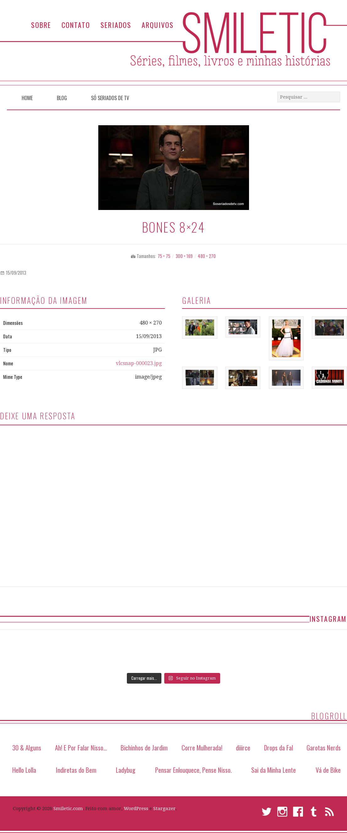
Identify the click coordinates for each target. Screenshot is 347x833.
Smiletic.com (68, 808)
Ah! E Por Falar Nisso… (81, 747)
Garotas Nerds (323, 747)
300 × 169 (184, 256)
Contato (76, 24)
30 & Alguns (26, 747)
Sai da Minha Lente (273, 770)
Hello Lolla (24, 770)
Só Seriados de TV (110, 98)
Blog (62, 98)
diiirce (243, 747)
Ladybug (125, 770)
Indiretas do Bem (76, 770)
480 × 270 (207, 256)
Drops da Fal (278, 747)
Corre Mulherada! (202, 747)
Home (27, 98)
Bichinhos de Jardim (144, 747)
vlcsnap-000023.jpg (139, 363)
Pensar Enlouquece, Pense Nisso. (193, 770)
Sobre (41, 24)
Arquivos (158, 24)
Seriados (115, 24)
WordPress (136, 808)
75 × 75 (164, 256)
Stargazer (164, 808)
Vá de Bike (328, 770)
